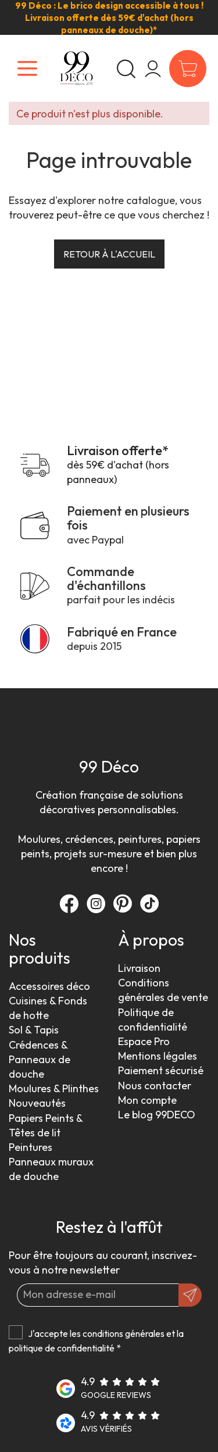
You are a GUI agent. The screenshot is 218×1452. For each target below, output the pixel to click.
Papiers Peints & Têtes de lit (46, 1125)
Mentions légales (157, 1056)
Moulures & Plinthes (54, 1088)
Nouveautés (37, 1103)
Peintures (30, 1147)
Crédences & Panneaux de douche (39, 1059)
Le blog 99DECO (156, 1114)
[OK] (190, 1295)
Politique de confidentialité (152, 1019)
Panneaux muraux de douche (51, 1169)
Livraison (139, 968)
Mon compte (147, 1100)
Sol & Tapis (34, 1029)
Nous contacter (154, 1085)
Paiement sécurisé (160, 1070)
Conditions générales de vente (163, 990)
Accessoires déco (49, 986)
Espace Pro (144, 1041)
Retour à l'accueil (109, 254)
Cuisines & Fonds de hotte (48, 1008)
